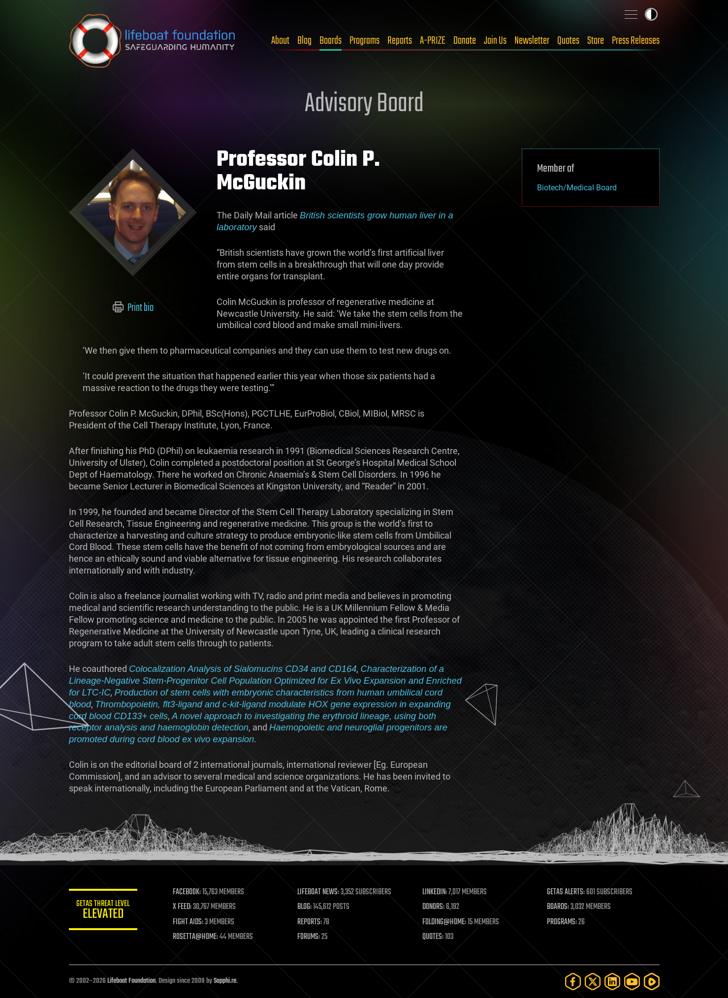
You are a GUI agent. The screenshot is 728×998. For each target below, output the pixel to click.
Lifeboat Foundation (131, 981)
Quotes (568, 41)
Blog (304, 41)
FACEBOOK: (187, 892)
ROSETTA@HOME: (196, 937)
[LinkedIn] (612, 981)
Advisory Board (364, 104)
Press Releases (636, 41)
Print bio (132, 308)
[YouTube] (632, 981)
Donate (464, 41)
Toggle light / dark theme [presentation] (651, 14)
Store (595, 41)
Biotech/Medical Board (577, 187)
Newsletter (531, 41)
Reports (399, 41)
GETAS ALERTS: (566, 892)
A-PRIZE (432, 41)
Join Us (495, 41)
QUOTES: (432, 937)
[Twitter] (593, 981)
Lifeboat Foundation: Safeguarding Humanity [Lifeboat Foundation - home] (152, 41)
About (280, 41)
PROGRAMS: (562, 922)
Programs (364, 41)
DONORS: (433, 907)
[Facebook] (573, 981)
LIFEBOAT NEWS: (319, 892)
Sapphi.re (225, 981)
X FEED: (182, 907)
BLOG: (305, 907)
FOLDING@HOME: (444, 922)
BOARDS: (558, 907)
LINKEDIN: (434, 892)
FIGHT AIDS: (188, 922)
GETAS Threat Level (103, 911)
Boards (330, 41)
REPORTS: (310, 922)
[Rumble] (652, 981)
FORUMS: (309, 937)
